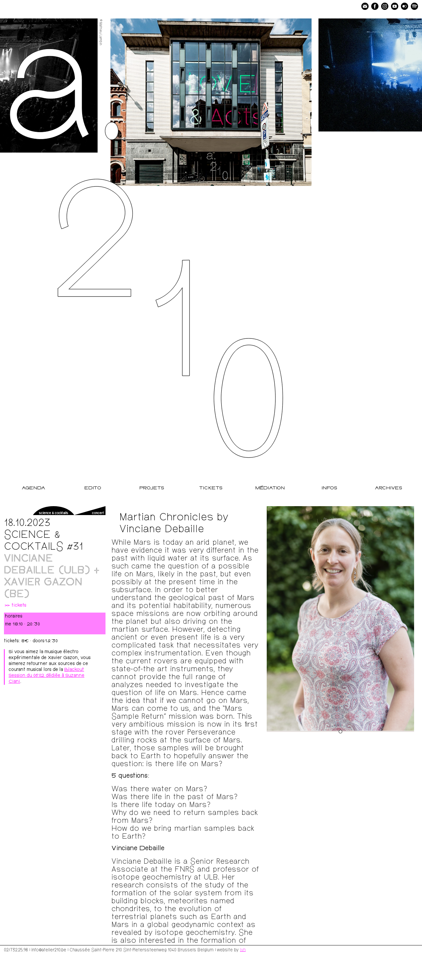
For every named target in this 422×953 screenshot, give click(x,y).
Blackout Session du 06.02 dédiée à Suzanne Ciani (46, 675)
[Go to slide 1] (340, 732)
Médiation (270, 488)
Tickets (211, 488)
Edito (92, 488)
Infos (329, 488)
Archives (388, 488)
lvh (243, 949)
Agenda (33, 488)
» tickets (15, 605)
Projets (151, 488)
